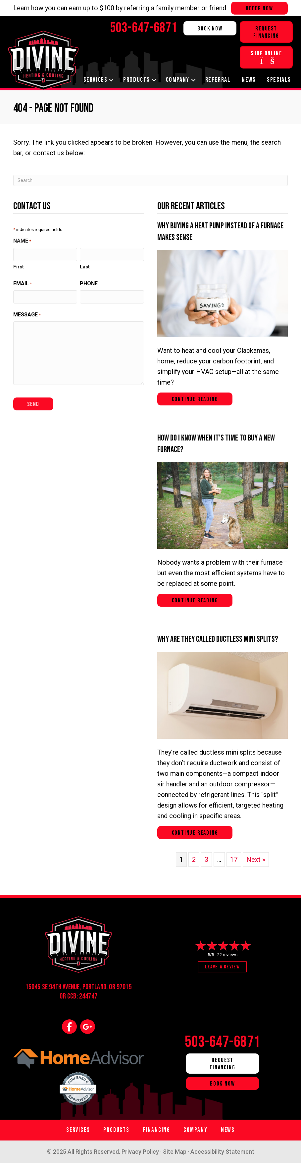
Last (85, 267)
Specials (279, 80)
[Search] (150, 180)
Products (136, 80)
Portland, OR (98, 987)
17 (233, 859)
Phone (89, 283)
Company (177, 80)
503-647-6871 (222, 1042)
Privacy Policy (140, 1151)
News (249, 80)
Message (27, 315)
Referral (218, 80)
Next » (255, 859)
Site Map (174, 1151)
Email (22, 284)
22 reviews (227, 954)
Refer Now (259, 8)
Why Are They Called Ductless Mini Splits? (217, 639)
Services (95, 80)
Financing (156, 1130)
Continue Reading (195, 399)
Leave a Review (222, 967)
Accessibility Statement (222, 1151)
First (18, 267)
